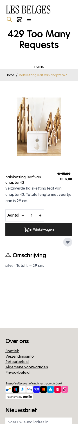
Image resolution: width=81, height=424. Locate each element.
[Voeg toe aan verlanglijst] (67, 242)
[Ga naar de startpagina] (27, 9)
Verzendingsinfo (19, 356)
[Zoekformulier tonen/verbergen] (9, 19)
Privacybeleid (17, 372)
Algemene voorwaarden (26, 367)
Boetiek (12, 351)
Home (9, 75)
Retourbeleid (17, 361)
